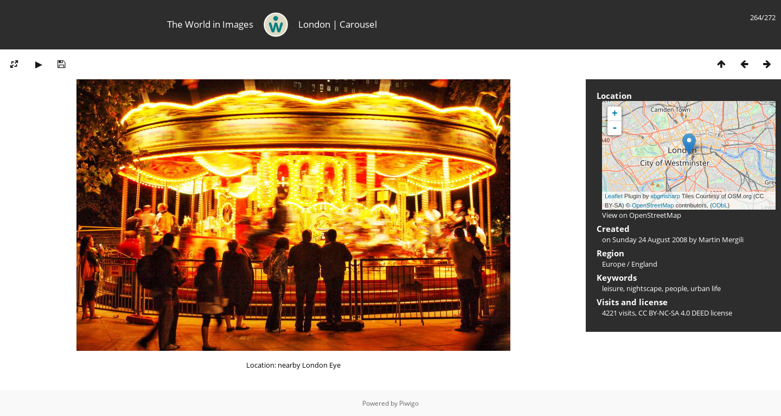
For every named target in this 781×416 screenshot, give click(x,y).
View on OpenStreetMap (641, 215)
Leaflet (614, 196)
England (644, 264)
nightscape (644, 288)
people (676, 288)
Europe (613, 264)
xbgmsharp (665, 196)
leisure (612, 288)
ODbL (720, 205)
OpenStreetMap (653, 205)
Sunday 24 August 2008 (649, 239)
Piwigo (409, 403)
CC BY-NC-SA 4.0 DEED (673, 313)
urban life (705, 288)
